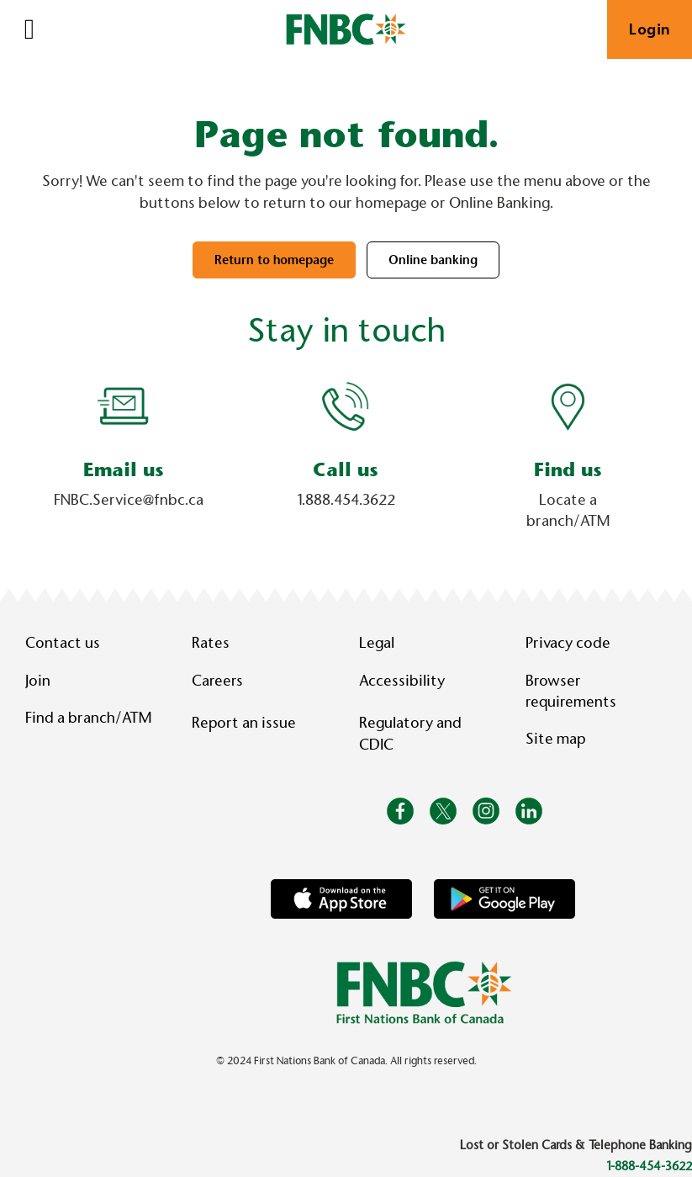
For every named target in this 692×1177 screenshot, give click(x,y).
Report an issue (244, 722)
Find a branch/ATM (88, 717)
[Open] (29, 29)
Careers (217, 680)
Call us (345, 470)
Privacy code (568, 643)
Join (37, 680)
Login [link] (649, 29)
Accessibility (402, 680)
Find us (568, 470)
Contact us (62, 643)
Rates (211, 643)
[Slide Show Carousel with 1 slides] (346, 460)
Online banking (433, 260)
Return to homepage (274, 260)
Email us (123, 470)
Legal (376, 643)
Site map (555, 738)
